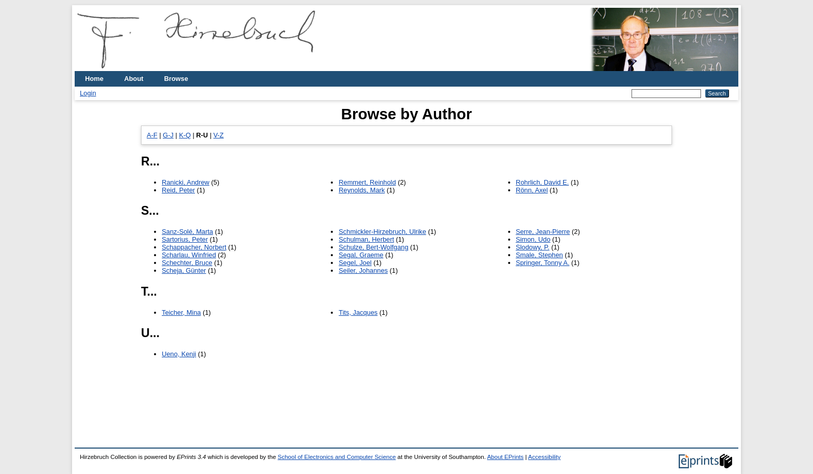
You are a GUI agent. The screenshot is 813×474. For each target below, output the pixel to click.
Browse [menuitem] (176, 78)
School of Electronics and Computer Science (337, 457)
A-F (152, 135)
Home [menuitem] (94, 78)
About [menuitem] (134, 78)
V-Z (219, 135)
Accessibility (544, 457)
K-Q (185, 135)
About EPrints (505, 457)
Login (88, 93)
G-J (168, 135)
